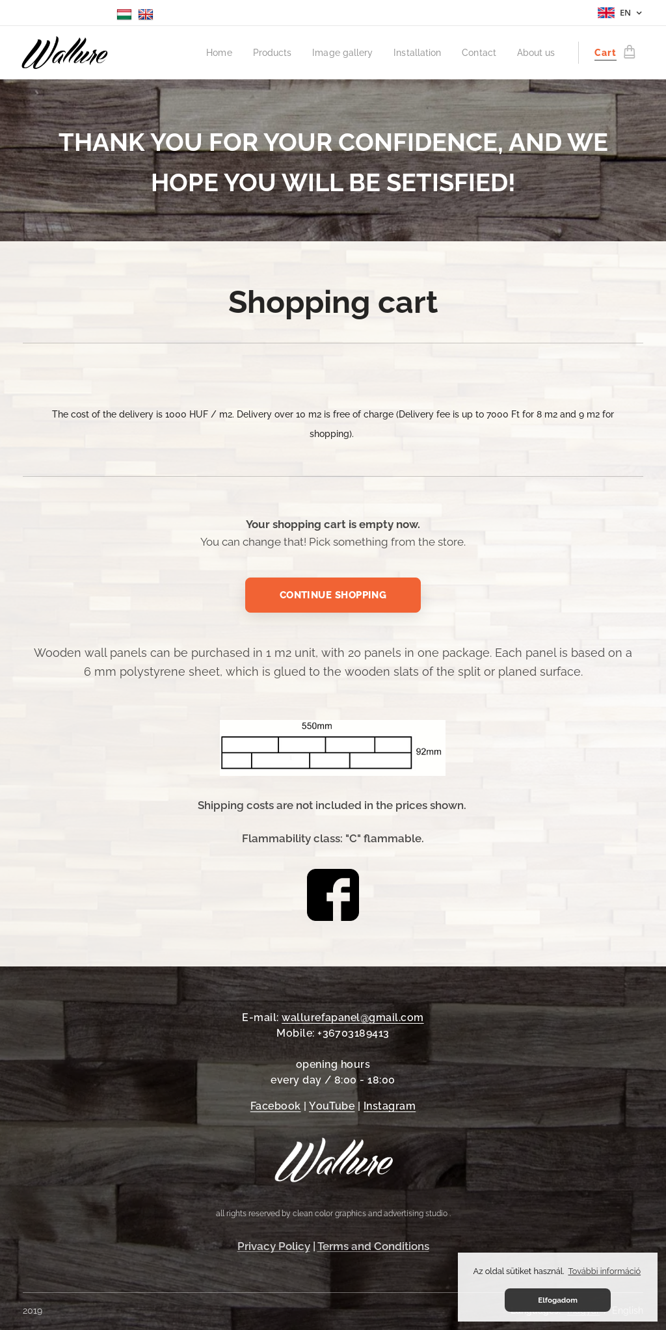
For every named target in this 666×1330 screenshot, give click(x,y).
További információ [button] (604, 1271)
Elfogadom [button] (558, 1300)
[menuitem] (214, 52)
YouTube (331, 1106)
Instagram (390, 1106)
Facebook (275, 1106)
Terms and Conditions (373, 1246)
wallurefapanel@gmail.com (353, 1017)
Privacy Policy (273, 1246)
